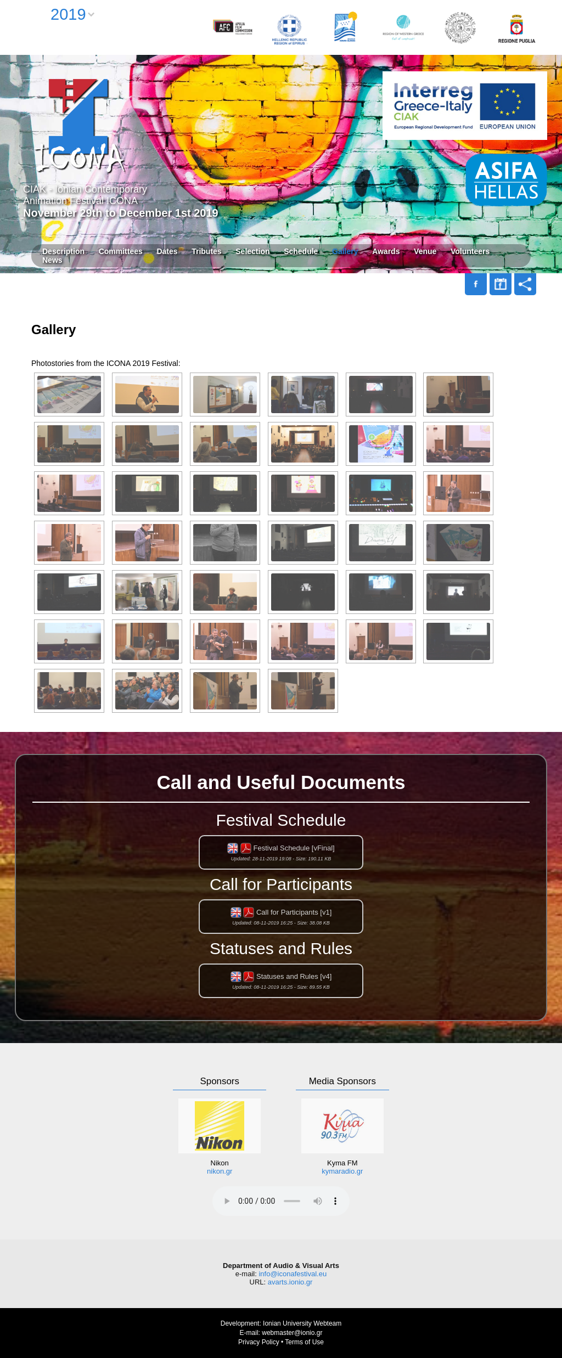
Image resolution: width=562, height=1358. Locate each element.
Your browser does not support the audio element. (281, 1201)
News (52, 260)
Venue (425, 251)
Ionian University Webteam (302, 1323)
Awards (386, 251)
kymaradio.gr (342, 1171)
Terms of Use (304, 1342)
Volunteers (470, 251)
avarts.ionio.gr (290, 1282)
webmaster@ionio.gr (292, 1333)
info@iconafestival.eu (292, 1274)
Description (63, 251)
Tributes (206, 251)
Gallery (345, 251)
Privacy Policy (258, 1342)
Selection (252, 251)
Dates (166, 251)
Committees (121, 251)
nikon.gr (219, 1171)
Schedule (301, 251)
